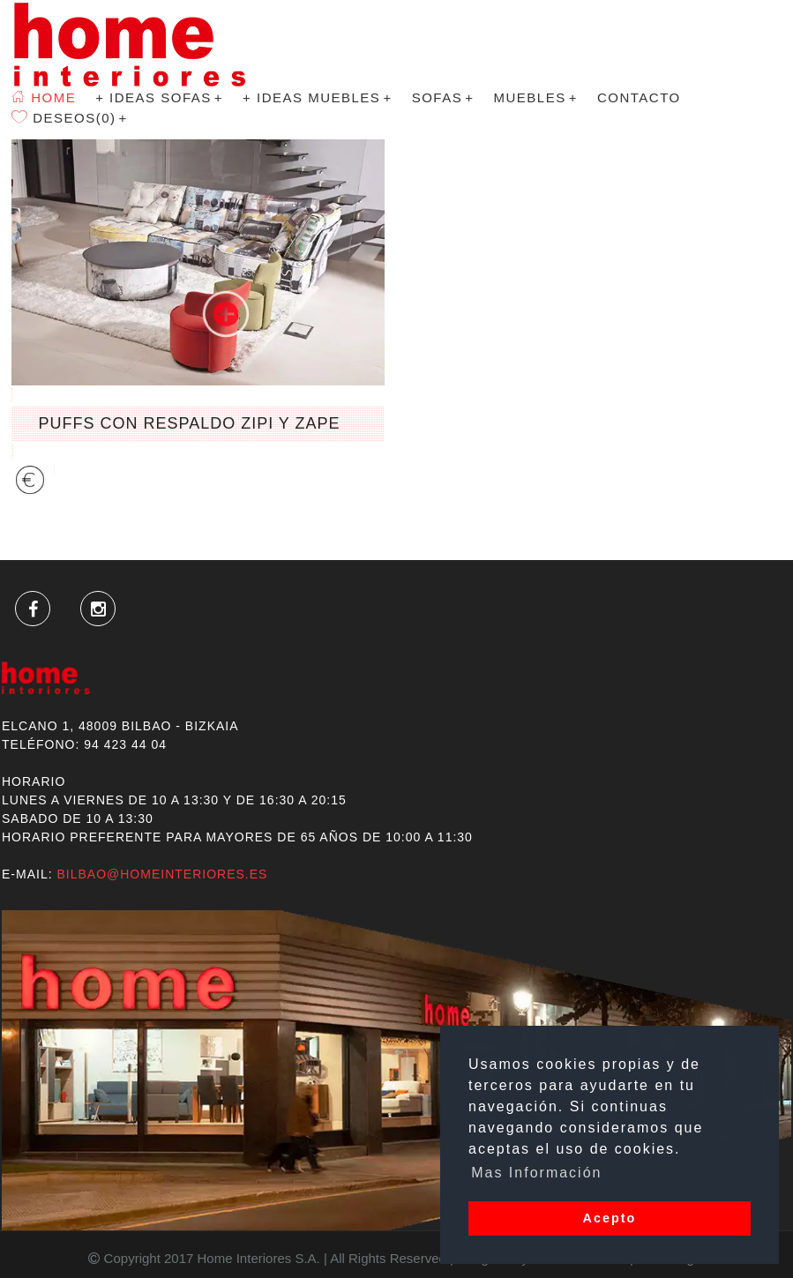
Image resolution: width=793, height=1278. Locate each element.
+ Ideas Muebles (318, 131)
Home (43, 131)
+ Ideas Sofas (159, 131)
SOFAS (443, 131)
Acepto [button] (610, 1218)
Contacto (639, 131)
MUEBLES (535, 131)
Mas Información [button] (536, 1172)
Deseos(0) (69, 220)
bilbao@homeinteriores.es (161, 874)
